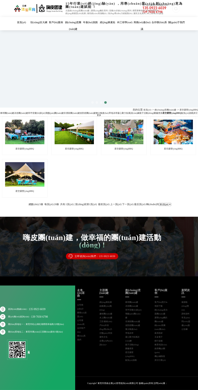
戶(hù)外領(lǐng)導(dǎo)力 (105, 327)
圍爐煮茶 (158, 113)
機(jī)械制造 (160, 356)
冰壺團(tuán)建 (21, 113)
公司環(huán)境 (80, 322)
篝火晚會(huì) (102, 113)
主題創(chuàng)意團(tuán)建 (77, 10)
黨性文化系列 (139, 13)
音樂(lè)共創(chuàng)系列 (120, 10)
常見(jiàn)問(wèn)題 (185, 319)
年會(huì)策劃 (90, 22)
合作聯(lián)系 (159, 22)
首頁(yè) (21, 22)
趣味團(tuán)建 (105, 314)
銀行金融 (159, 341)
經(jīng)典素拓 (107, 22)
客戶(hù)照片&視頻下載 (161, 304)
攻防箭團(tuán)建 (88, 113)
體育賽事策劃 (139, 10)
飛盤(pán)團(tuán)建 (54, 113)
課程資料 (185, 314)
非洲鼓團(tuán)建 (72, 113)
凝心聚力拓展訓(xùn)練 (128, 113)
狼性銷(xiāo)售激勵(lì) (97, 13)
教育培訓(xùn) (161, 344)
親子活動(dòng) (146, 113)
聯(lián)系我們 (81, 338)
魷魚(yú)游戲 (187, 113)
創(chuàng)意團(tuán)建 (165, 110)
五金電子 (159, 337)
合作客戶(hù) (81, 330)
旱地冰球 (113, 113)
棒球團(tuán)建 (7, 113)
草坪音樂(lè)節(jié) (36, 113)
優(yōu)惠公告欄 (185, 327)
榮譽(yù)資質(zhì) (82, 314)
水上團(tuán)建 (105, 317)
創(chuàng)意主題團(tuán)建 (161, 312)
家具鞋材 (159, 333)
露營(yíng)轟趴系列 (99, 10)
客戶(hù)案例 (56, 22)
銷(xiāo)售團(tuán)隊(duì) (160, 327)
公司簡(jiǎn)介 (80, 307)
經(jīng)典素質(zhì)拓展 (75, 13)
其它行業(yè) (160, 360)
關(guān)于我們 (176, 22)
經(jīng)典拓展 (105, 302)
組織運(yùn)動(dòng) (105, 308)
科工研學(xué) (124, 22)
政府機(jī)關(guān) (160, 350)
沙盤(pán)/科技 (105, 333)
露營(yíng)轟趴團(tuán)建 (161, 319)
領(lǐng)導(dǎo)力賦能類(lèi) (120, 13)
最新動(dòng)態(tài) (185, 306)
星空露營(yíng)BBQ (189, 110)
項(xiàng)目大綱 (38, 22)
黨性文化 (103, 337)
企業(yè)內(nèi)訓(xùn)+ (105, 343)
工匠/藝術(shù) (105, 321)
